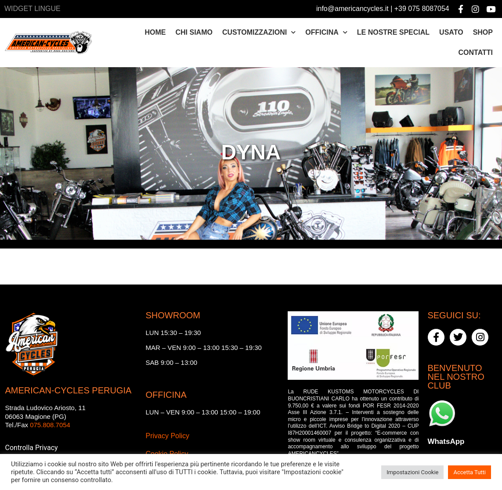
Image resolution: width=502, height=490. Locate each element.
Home (155, 32)
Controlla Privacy (31, 447)
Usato (451, 32)
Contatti (475, 52)
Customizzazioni (259, 32)
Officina (326, 32)
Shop (483, 32)
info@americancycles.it (352, 8)
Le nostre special (393, 32)
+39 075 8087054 (421, 8)
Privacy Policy (167, 436)
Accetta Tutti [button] (469, 472)
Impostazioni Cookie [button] (412, 472)
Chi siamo (194, 32)
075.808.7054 (50, 425)
